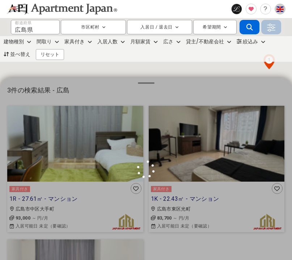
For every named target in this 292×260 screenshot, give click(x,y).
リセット (50, 54)
